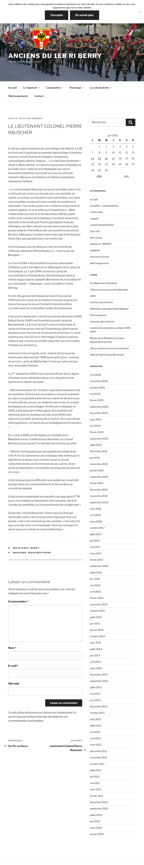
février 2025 (97, 400)
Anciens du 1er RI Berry (55, 56)
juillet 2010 (96, 814)
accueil (94, 199)
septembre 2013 (99, 681)
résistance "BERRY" (26, 548)
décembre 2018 (98, 489)
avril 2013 (95, 700)
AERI (93, 295)
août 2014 (95, 642)
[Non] (139, 11)
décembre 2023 (99, 413)
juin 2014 (95, 655)
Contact (39, 96)
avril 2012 (95, 738)
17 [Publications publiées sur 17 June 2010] (113, 158)
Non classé (96, 237)
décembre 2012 (98, 706)
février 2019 (96, 483)
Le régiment (31, 87)
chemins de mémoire (101, 302)
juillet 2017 (96, 534)
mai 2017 (95, 546)
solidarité (95, 250)
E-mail (13, 665)
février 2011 (96, 795)
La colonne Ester (101, 87)
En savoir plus (84, 15)
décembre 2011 (98, 751)
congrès (94, 218)
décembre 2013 (98, 674)
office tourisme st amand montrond (109, 348)
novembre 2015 (98, 604)
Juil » (126, 176)
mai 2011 (95, 783)
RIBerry (37, 118)
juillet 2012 (96, 725)
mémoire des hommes (102, 321)
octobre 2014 (97, 636)
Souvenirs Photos (99, 256)
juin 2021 (95, 457)
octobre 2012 (97, 712)
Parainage (77, 87)
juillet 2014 (96, 649)
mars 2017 (96, 553)
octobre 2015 (97, 610)
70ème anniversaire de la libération (109, 289)
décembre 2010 (99, 802)
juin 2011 (95, 776)
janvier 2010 (97, 834)
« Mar (99, 176)
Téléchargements (18, 96)
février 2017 (96, 559)
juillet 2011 (96, 770)
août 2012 (95, 719)
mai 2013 (95, 693)
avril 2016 (95, 591)
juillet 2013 (96, 687)
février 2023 (97, 432)
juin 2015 (95, 623)
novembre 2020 (99, 464)
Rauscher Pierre (39, 552)
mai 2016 (95, 585)
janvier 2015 (97, 629)
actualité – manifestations (104, 205)
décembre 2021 (98, 451)
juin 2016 (95, 578)
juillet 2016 (96, 572)
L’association (55, 87)
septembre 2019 (99, 476)
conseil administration (102, 224)
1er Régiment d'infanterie (103, 283)
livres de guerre (98, 315)
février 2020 (97, 470)
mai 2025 (95, 393)
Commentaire (18, 601)
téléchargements (99, 263)
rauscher (19, 552)
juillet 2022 (96, 444)
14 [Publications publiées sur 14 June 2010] (92, 158)
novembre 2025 (99, 381)
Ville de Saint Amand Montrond (107, 354)
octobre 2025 (97, 387)
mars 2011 (96, 789)
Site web (13, 683)
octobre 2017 (97, 527)
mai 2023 (95, 425)
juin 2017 (95, 540)
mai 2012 (95, 732)
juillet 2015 (96, 617)
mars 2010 (96, 827)
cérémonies (96, 212)
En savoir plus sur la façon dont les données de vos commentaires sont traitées (42, 716)
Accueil (12, 87)
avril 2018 (95, 515)
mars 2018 (96, 521)
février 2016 (96, 597)
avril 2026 (95, 374)
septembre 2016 (99, 566)
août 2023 (95, 419)
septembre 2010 (99, 808)
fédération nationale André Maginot (109, 308)
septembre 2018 (99, 502)
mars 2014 (96, 668)
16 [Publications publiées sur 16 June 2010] (106, 158)
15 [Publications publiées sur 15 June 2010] (99, 158)
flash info (95, 231)
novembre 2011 (98, 757)
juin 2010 (95, 821)
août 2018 (95, 508)
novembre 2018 (98, 495)
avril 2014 (95, 661)
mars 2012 (96, 744)
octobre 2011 (97, 763)
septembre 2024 (99, 406)
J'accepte (56, 15)
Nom (12, 648)
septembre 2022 (99, 438)
